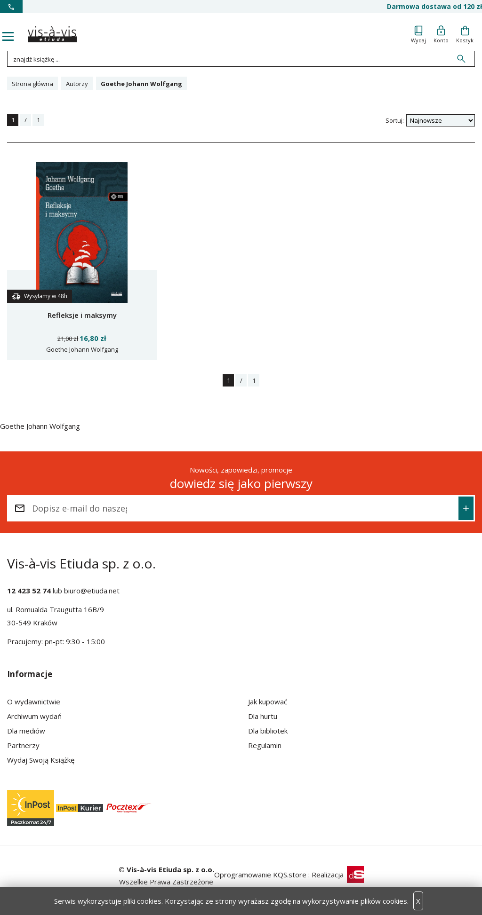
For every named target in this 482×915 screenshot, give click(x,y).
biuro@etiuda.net (92, 590)
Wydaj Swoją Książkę (40, 760)
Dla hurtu (262, 716)
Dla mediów (26, 730)
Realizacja (338, 874)
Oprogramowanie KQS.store (260, 874)
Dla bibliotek (268, 730)
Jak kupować (267, 701)
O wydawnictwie (33, 701)
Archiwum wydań (34, 716)
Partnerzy (23, 745)
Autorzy (77, 83)
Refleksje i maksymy (82, 315)
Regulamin (264, 745)
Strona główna (32, 83)
